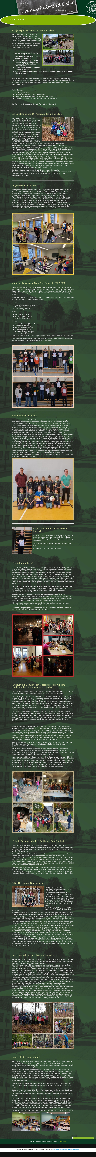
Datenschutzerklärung (73, 1149)
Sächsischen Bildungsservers (60, 1149)
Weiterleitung (17, 20)
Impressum (63, 1141)
